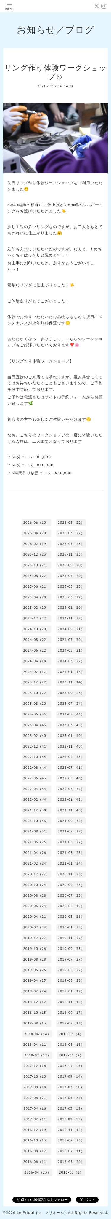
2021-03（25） (71, 853)
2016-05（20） (71, 1162)
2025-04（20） (36, 597)
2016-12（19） (36, 1130)
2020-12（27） (36, 874)
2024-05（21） (71, 650)
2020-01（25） (71, 927)
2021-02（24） (36, 863)
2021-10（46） (36, 821)
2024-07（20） (71, 640)
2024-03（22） (71, 661)
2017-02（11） (36, 1119)
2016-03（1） (71, 1172)
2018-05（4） (71, 1034)
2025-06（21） (36, 586)
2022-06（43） (36, 778)
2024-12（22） (36, 618)
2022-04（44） (36, 789)
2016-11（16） (71, 1130)
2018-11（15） (71, 1002)
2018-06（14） (37, 1034)
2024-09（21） (71, 629)
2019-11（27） (71, 938)
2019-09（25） (71, 949)
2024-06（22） (36, 650)
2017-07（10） (71, 1087)
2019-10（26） (36, 949)
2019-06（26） (36, 970)
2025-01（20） (71, 607)
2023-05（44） (71, 714)
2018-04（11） (36, 1045)
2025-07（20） (71, 576)
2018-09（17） (71, 1012)
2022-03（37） (71, 789)
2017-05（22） (71, 1098)
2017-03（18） (71, 1108)
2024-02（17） (36, 672)
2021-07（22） (71, 831)
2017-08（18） (36, 1087)
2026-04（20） (36, 533)
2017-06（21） (36, 1098)
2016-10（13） (36, 1140)
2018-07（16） (71, 1023)
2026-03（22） (71, 533)
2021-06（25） (36, 842)
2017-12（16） (36, 1066)
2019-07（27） (71, 959)
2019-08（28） (36, 959)
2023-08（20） (36, 703)
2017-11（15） (71, 1066)
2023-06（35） (36, 714)
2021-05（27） (71, 842)
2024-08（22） (36, 640)
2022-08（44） (36, 767)
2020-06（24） (36, 906)
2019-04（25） (36, 980)
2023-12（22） (36, 682)
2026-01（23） (71, 544)
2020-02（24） (36, 927)
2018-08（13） (36, 1023)
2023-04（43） (36, 725)
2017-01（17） (71, 1119)
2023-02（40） (36, 736)
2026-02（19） (36, 544)
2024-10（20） (36, 629)
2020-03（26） (71, 916)
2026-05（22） (71, 523)
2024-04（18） (36, 661)
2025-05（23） (71, 586)
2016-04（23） (37, 1172)
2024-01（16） (71, 672)
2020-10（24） (36, 885)
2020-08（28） (36, 895)
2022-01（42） (71, 799)
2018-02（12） (37, 1055)
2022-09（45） (71, 757)
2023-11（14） (71, 682)
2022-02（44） (36, 799)
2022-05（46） (71, 778)
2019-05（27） (71, 970)
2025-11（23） (71, 554)
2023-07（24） (71, 703)
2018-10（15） (36, 1012)
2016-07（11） (71, 1151)
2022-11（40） (71, 746)
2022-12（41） (36, 746)
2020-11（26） (71, 874)
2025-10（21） (36, 565)
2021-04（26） (36, 853)
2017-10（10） (36, 1076)
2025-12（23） (36, 554)
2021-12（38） (36, 810)
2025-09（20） (71, 565)
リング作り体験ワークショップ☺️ (55, 72)
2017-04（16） (36, 1108)
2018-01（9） (71, 1055)
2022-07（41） (71, 767)
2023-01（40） (71, 736)
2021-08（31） (36, 831)
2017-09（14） (71, 1076)
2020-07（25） (71, 895)
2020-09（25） (71, 885)
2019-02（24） (36, 991)
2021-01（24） (71, 863)
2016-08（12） (36, 1151)
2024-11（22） (71, 618)
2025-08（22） (36, 576)
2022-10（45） (36, 757)
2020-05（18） (71, 906)
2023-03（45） (71, 725)
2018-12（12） (36, 1002)
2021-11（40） (71, 810)
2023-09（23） (71, 693)
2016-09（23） (71, 1140)
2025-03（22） (71, 597)
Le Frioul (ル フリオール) (41, 1212)
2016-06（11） (36, 1162)
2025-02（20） (36, 607)
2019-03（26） (71, 980)
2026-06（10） (36, 523)
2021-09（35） (71, 821)
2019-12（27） (36, 938)
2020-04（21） (36, 916)
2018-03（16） (71, 1045)
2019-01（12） (71, 991)
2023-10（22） (36, 693)
